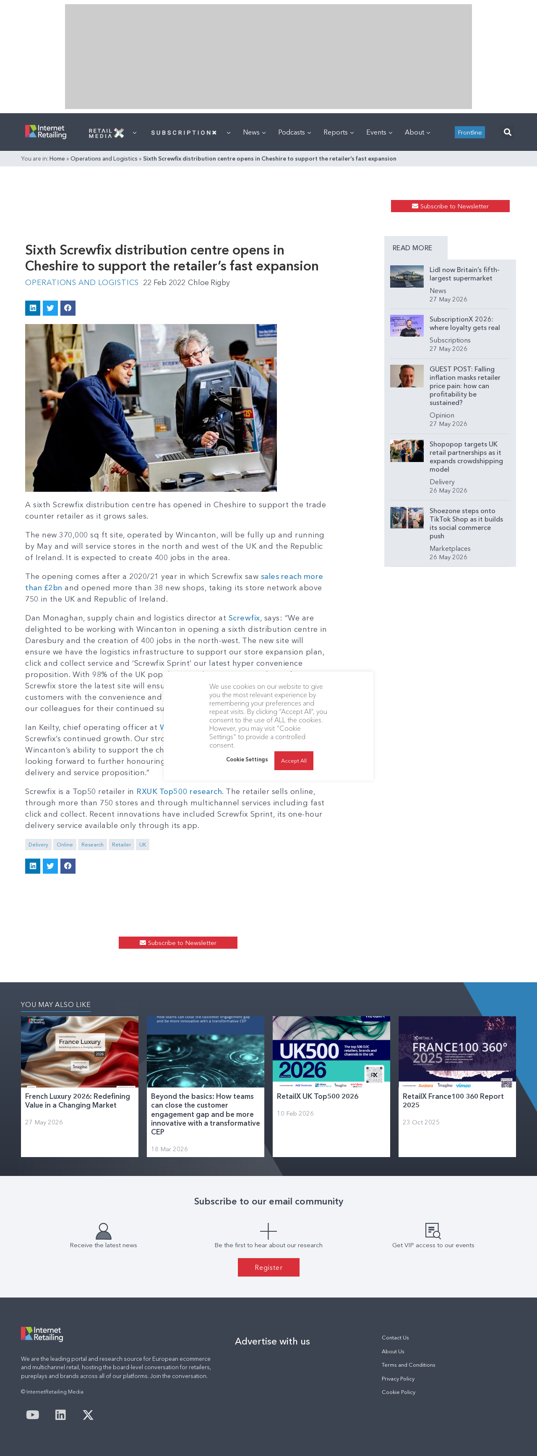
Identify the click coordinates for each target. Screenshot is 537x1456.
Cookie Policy (398, 1392)
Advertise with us (272, 1341)
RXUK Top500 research (179, 791)
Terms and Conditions (408, 1364)
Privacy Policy (398, 1378)
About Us (393, 1351)
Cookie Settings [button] (247, 759)
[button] (507, 132)
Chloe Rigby (212, 282)
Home (57, 158)
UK (142, 844)
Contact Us (395, 1337)
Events (379, 132)
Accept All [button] (294, 760)
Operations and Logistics (104, 158)
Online (65, 844)
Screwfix (244, 617)
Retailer (121, 844)
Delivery (38, 844)
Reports (338, 132)
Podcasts (294, 132)
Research (92, 844)
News (254, 132)
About (417, 132)
